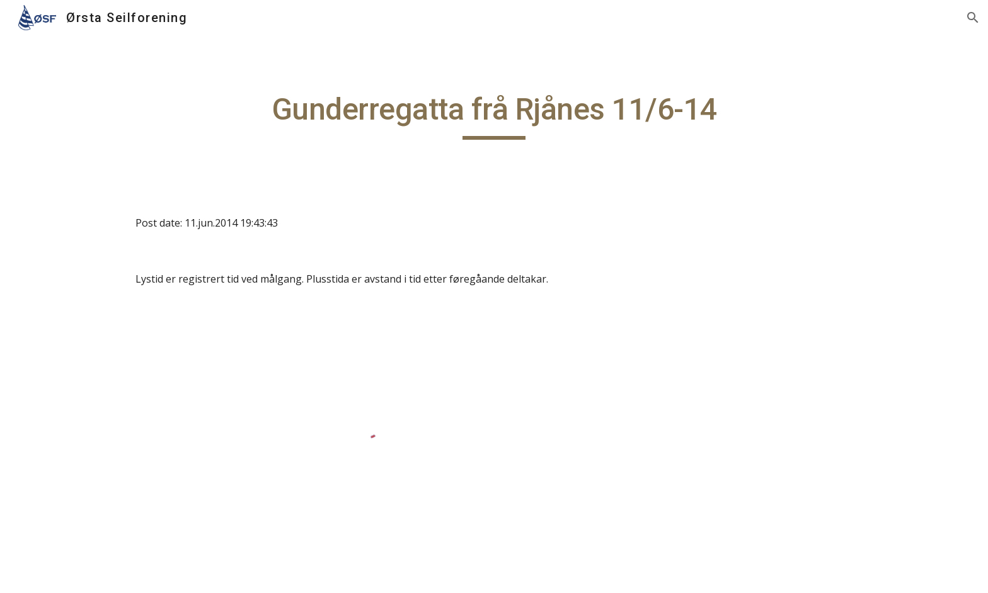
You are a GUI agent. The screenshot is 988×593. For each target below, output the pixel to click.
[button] (973, 18)
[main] (494, 115)
